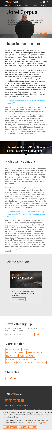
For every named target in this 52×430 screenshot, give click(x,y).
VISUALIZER (41, 363)
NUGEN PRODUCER (13, 359)
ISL (35, 349)
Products (7, 5)
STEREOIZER (10, 363)
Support (35, 5)
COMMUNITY (27, 349)
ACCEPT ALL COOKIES (28, 427)
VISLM (33, 363)
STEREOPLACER (23, 363)
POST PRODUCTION (29, 359)
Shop (27, 5)
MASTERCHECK (12, 356)
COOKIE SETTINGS (10, 427)
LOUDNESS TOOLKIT (35, 353)
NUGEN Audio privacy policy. (35, 423)
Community (18, 5)
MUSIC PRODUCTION (27, 356)
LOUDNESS (22, 353)
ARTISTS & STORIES (13, 349)
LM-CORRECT (11, 353)
